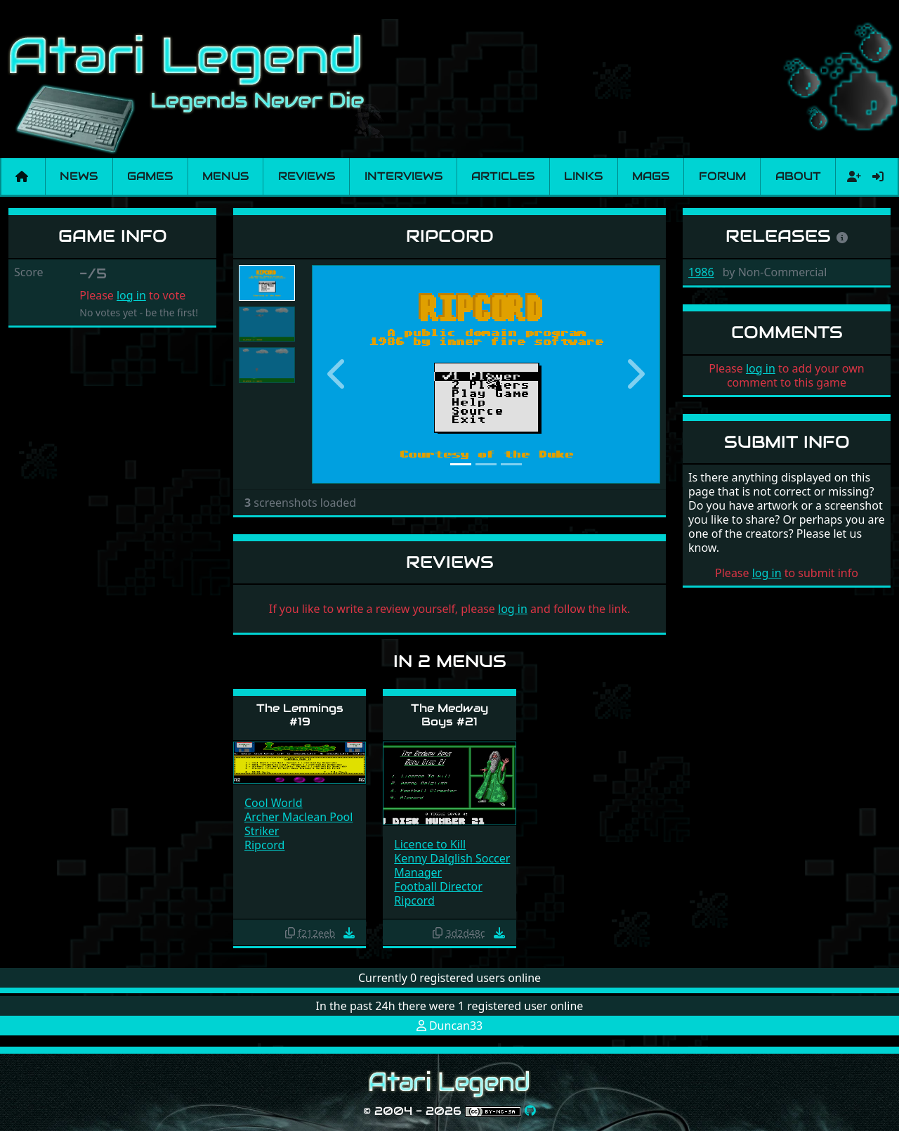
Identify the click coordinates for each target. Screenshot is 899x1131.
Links (583, 176)
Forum (722, 176)
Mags (650, 176)
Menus (225, 176)
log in (131, 295)
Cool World (273, 802)
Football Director (438, 886)
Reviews (306, 176)
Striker (261, 831)
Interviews (403, 176)
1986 (701, 272)
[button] (338, 374)
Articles (502, 176)
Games (150, 176)
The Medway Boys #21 (449, 715)
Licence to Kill (430, 844)
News (79, 176)
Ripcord (264, 845)
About (798, 176)
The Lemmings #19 (299, 715)
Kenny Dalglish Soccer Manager (452, 865)
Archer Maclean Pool (298, 817)
